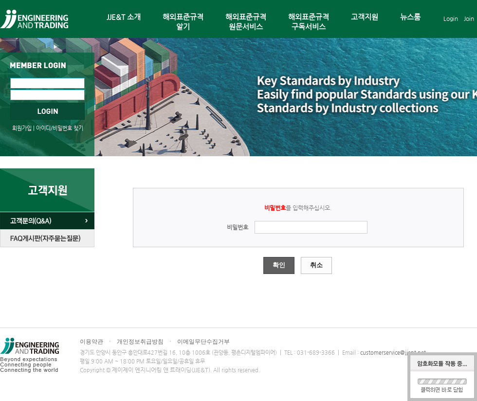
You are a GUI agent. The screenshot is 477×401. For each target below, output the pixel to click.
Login (450, 18)
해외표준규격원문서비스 (245, 22)
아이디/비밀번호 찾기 (59, 128)
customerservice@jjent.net (393, 352)
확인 (279, 265)
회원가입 (22, 128)
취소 (316, 265)
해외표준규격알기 (183, 22)
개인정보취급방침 (140, 341)
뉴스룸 (410, 17)
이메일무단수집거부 (203, 341)
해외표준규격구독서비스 (308, 22)
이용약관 (91, 341)
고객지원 (364, 17)
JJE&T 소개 (124, 17)
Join (469, 18)
